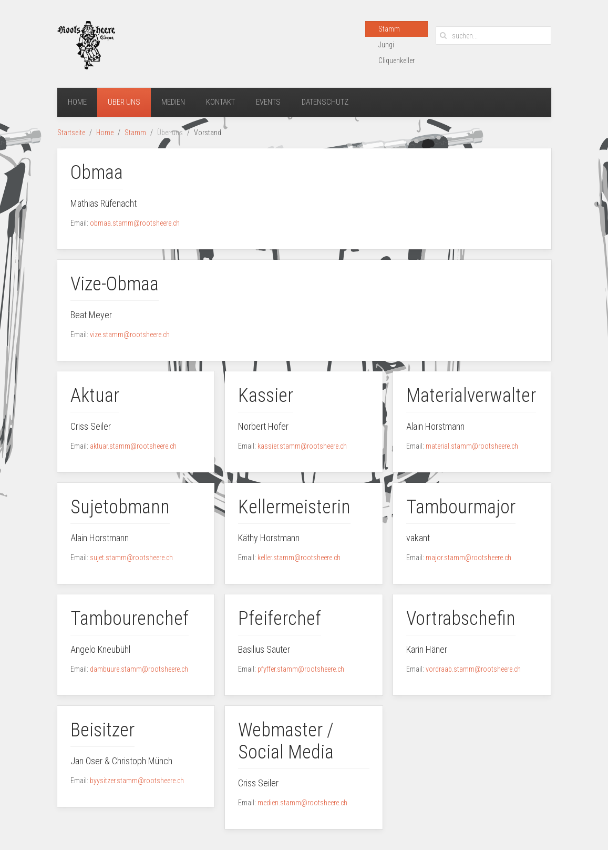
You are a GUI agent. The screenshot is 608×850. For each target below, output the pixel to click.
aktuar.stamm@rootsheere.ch (133, 446)
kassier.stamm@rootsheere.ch (302, 446)
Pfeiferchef (279, 619)
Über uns (124, 102)
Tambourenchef (129, 619)
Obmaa (96, 172)
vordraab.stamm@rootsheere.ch (473, 669)
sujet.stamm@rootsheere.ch (131, 557)
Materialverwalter (471, 395)
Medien (173, 102)
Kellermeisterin (294, 507)
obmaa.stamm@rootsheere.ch (135, 223)
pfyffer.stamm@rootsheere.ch (300, 669)
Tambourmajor (461, 507)
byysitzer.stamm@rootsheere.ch (137, 780)
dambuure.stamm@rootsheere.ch (139, 669)
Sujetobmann (120, 507)
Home (77, 102)
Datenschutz (325, 102)
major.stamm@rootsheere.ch (468, 557)
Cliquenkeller (396, 60)
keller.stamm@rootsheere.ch (299, 557)
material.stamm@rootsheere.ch (472, 446)
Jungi (386, 45)
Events (268, 102)
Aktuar (94, 395)
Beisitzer (102, 730)
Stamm (389, 29)
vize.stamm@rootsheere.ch (130, 334)
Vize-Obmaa (114, 284)
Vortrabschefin (461, 619)
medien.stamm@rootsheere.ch (302, 802)
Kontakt (220, 102)
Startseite (71, 132)
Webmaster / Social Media (286, 741)
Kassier (265, 395)
